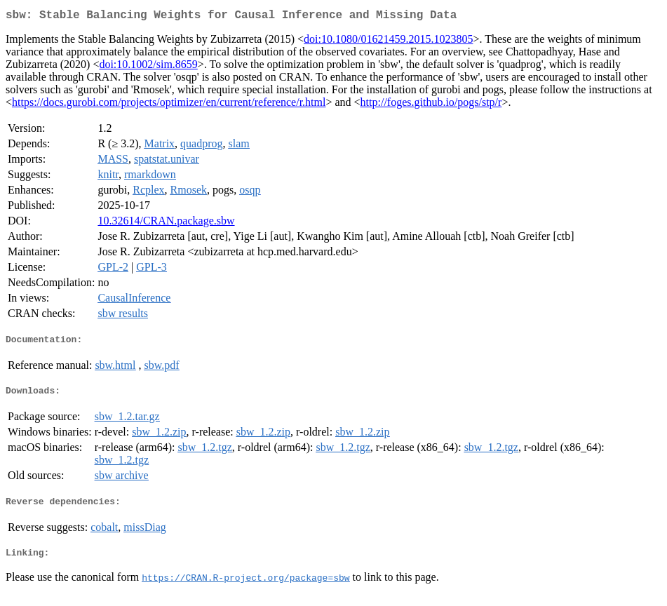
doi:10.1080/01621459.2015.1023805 (388, 42)
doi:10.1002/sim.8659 (148, 67)
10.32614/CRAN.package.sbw (165, 223)
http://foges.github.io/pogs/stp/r (431, 105)
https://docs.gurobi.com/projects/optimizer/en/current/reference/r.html (168, 105)
